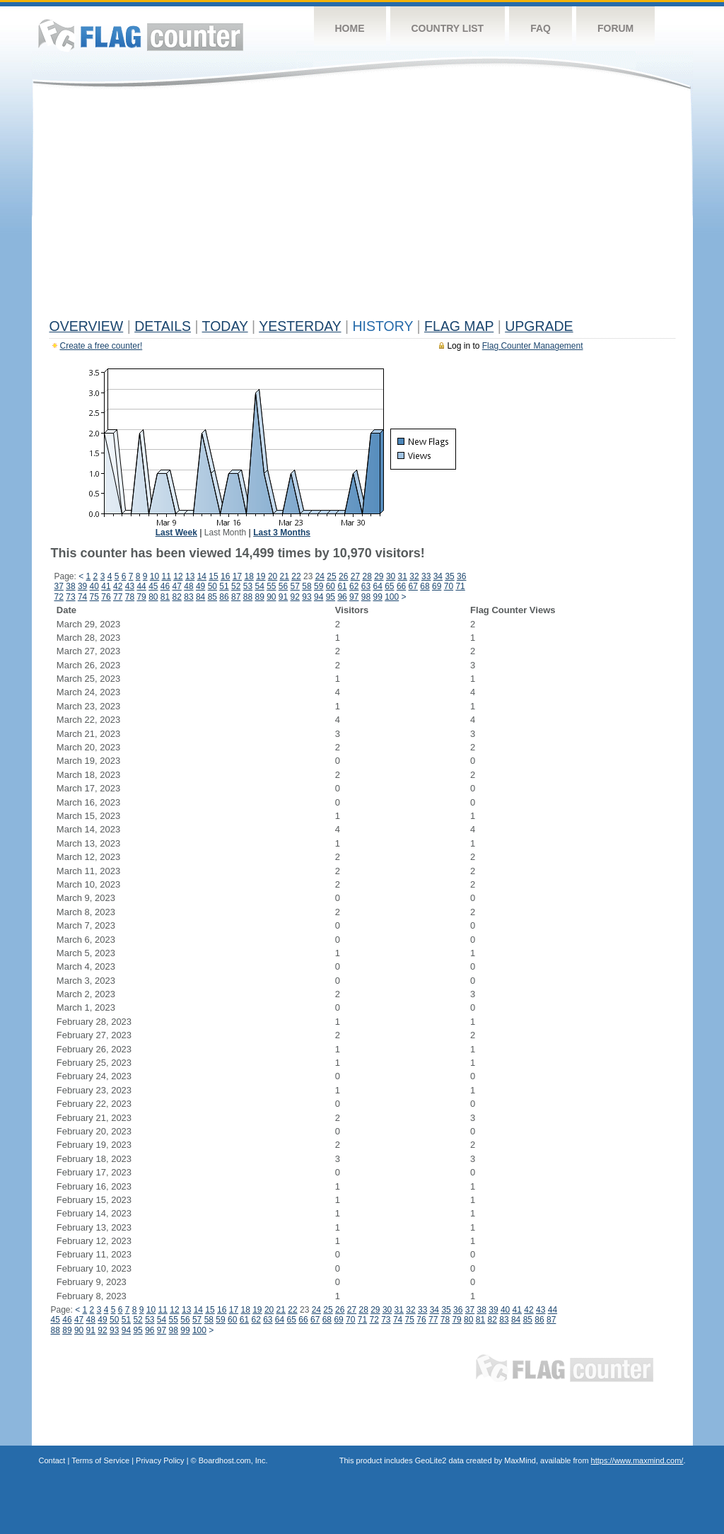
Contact (52, 1460)
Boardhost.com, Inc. (233, 1460)
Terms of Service (100, 1460)
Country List (447, 28)
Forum (615, 28)
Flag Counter (140, 35)
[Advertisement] (362, 207)
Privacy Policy (160, 1460)
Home (350, 28)
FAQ (540, 28)
